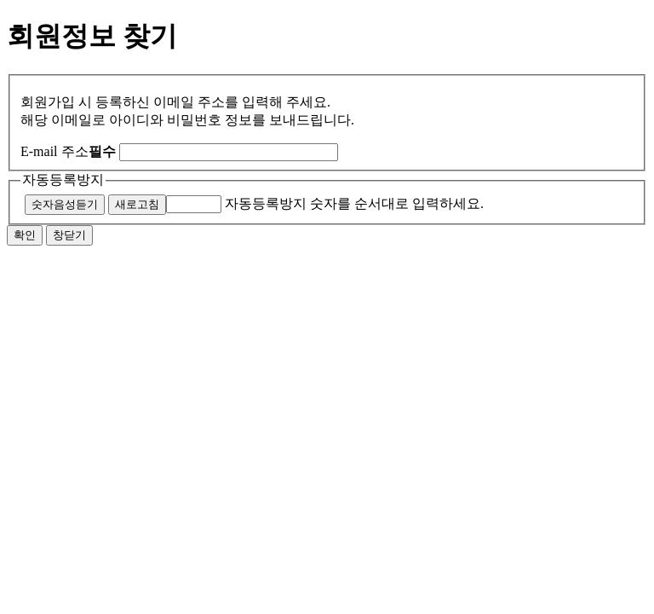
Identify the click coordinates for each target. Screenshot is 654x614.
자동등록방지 (63, 179)
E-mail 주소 (68, 151)
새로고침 (137, 204)
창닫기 (69, 235)
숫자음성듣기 (65, 204)
